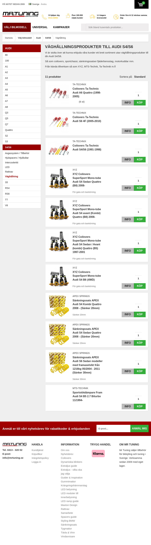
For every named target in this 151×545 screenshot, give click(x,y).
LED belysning (69, 489)
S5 (6, 182)
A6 (22, 95)
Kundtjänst (37, 450)
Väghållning (11, 176)
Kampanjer (61, 27)
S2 (6, 135)
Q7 (6, 124)
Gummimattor (68, 481)
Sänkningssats (69, 524)
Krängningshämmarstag (74, 485)
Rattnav (9, 171)
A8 (6, 107)
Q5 (6, 118)
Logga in (36, 461)
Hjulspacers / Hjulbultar (17, 157)
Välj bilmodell (16, 27)
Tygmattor (66, 528)
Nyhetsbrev (67, 454)
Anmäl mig (139, 428)
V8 (6, 205)
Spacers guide (69, 516)
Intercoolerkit (11, 162)
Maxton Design (69, 505)
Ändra (44, 4)
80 (22, 55)
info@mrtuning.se (12, 457)
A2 (22, 72)
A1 (22, 66)
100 (22, 60)
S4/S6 (22, 147)
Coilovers (66, 458)
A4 (22, 84)
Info (127, 102)
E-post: (6, 453)
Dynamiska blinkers (71, 461)
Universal (41, 27)
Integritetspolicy (40, 458)
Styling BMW (68, 520)
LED (7, 167)
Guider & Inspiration (72, 477)
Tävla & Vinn (68, 532)
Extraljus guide (69, 465)
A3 (22, 78)
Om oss (65, 450)
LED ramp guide (70, 501)
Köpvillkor (37, 454)
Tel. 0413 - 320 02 (12, 450)
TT (22, 199)
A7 (22, 101)
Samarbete (67, 512)
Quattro (9, 130)
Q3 (6, 112)
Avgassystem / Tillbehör (17, 153)
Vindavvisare (68, 536)
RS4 (7, 188)
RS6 (7, 193)
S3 (22, 141)
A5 (22, 89)
